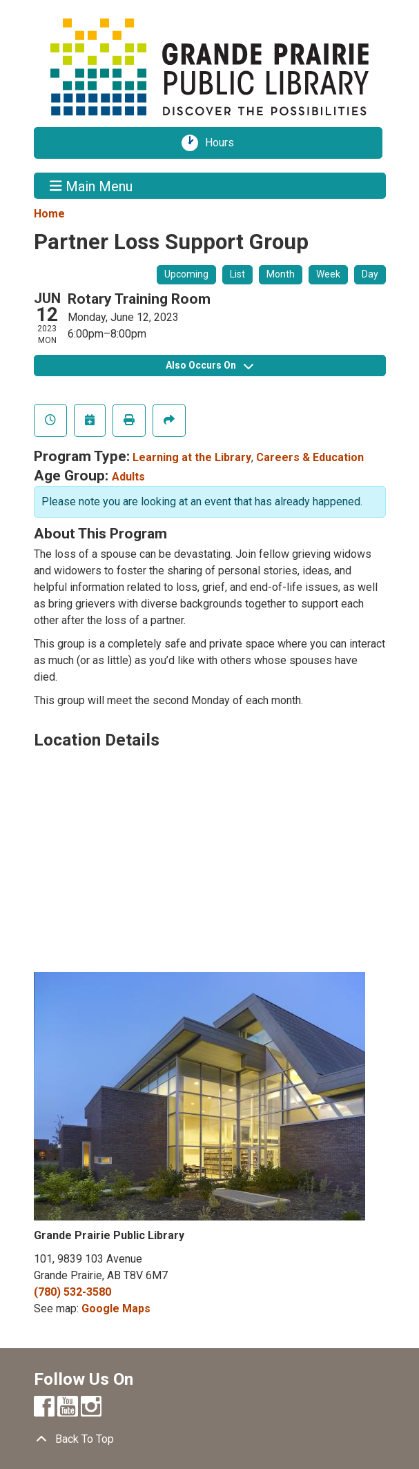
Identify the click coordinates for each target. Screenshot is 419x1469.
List (237, 274)
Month (280, 274)
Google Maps (115, 1308)
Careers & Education (310, 457)
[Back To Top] (210, 1439)
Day (370, 274)
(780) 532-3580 (72, 1291)
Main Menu (91, 186)
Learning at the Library (192, 457)
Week (328, 274)
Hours (224, 143)
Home (49, 213)
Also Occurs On (209, 365)
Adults (128, 476)
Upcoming (186, 274)
